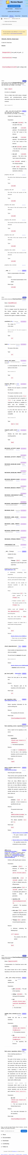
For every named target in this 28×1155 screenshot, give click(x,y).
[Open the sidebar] (1, 18)
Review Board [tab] (5, 16)
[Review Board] (14, 2)
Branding (25, 1153)
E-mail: (2, 1129)
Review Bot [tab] (24, 16)
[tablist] (14, 15)
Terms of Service (4, 1153)
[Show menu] (9, 18)
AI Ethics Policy (19, 1153)
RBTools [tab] (11, 16)
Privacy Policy (12, 1153)
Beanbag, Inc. (14, 1150)
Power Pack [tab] (17, 16)
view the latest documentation (16, 33)
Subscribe (24, 1129)
